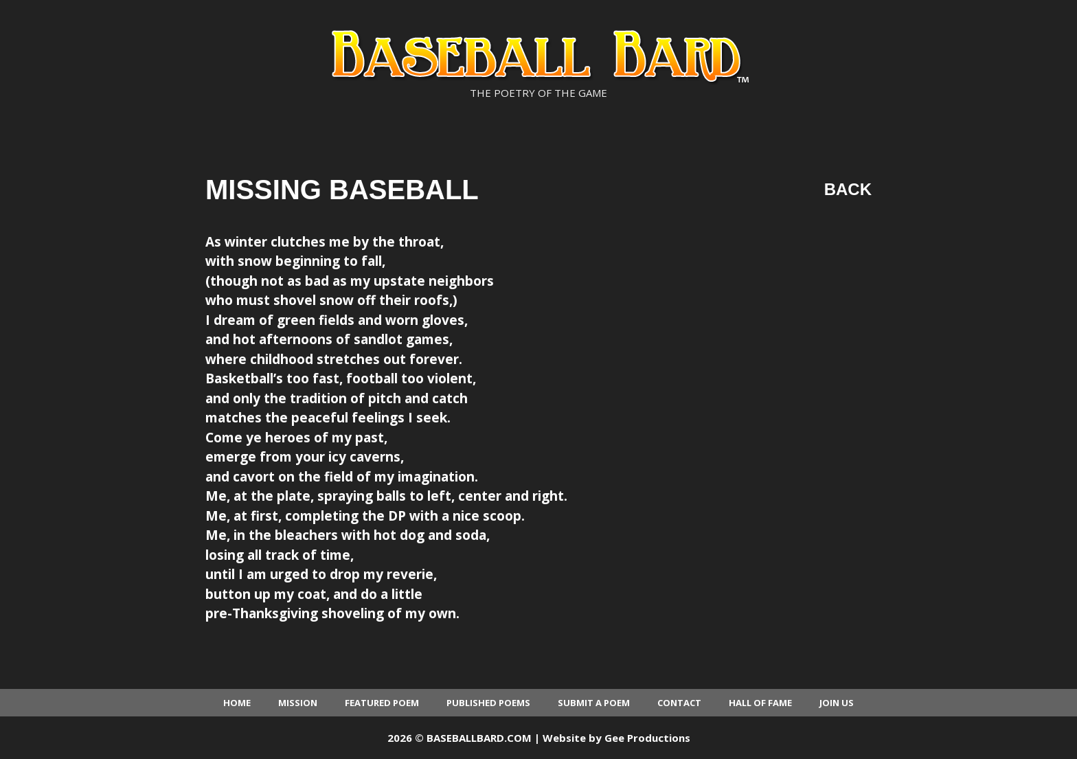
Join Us (836, 702)
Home (237, 702)
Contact (679, 702)
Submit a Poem (594, 702)
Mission (297, 702)
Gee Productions (647, 738)
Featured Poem (382, 702)
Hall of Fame (760, 702)
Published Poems (488, 702)
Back (848, 189)
